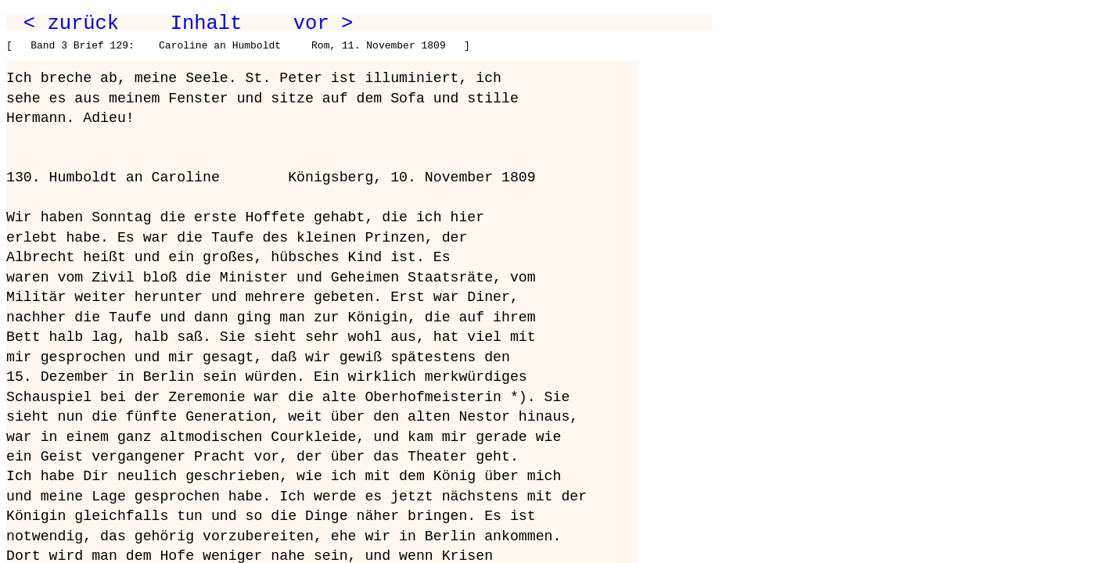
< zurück (71, 23)
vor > (323, 23)
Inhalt (207, 23)
